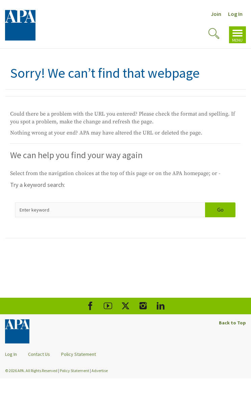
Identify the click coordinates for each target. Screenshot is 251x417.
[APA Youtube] (108, 306)
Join (216, 13)
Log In (235, 13)
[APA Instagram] (143, 306)
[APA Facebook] (90, 306)
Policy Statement (78, 354)
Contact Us (39, 354)
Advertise (100, 370)
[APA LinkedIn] (160, 306)
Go (220, 209)
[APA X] (125, 306)
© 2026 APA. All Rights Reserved (31, 370)
